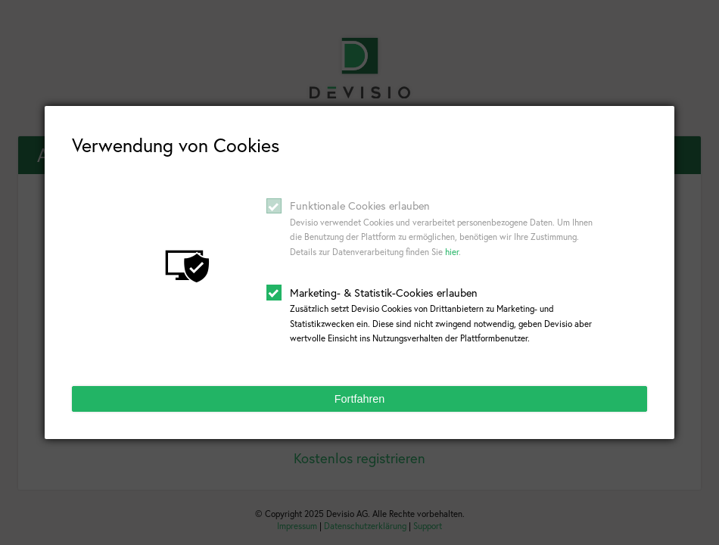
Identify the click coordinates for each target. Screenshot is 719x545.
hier (452, 252)
